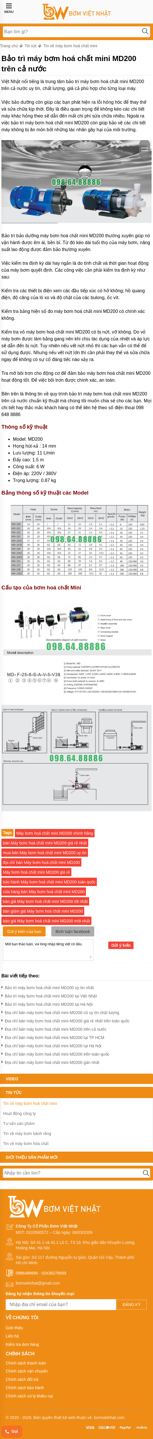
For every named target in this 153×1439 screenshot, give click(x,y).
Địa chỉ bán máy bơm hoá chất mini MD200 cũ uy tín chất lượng (60, 1011)
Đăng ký (132, 1304)
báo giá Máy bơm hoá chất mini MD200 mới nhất (46, 921)
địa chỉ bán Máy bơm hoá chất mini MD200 (41, 862)
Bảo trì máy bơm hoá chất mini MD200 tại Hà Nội (47, 1003)
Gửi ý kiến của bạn (24, 931)
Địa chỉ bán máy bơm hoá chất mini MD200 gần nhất (50, 1061)
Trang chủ (9, 46)
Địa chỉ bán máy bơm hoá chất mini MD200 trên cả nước (53, 1028)
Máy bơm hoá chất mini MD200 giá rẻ (36, 872)
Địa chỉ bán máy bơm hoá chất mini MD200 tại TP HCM (52, 1036)
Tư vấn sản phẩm (19, 1123)
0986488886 (27, 1273)
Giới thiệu (14, 1328)
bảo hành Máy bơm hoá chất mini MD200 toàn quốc (49, 882)
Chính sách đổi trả (22, 1379)
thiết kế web (64, 1417)
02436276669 (54, 1273)
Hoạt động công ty (19, 1113)
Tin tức (31, 46)
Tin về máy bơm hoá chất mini (70, 46)
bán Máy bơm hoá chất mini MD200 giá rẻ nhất (45, 843)
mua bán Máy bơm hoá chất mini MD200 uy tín (45, 852)
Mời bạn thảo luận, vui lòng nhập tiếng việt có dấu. (48, 949)
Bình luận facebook (73, 931)
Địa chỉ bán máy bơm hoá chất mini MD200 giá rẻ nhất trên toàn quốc (65, 1020)
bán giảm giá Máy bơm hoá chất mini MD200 (43, 911)
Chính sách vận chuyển (27, 1371)
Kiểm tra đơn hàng (22, 1344)
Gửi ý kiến (121, 945)
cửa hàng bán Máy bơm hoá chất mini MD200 (44, 891)
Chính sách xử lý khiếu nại (29, 1396)
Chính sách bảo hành (25, 1387)
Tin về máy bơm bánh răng (27, 1133)
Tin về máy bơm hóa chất (25, 1143)
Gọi (11, 1432)
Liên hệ (12, 1336)
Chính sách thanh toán (26, 1363)
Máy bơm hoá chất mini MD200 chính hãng (54, 833)
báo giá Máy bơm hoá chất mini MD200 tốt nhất (45, 901)
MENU (8, 8)
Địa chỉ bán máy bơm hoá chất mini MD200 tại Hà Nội (51, 1045)
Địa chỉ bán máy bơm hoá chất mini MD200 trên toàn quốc (55, 1053)
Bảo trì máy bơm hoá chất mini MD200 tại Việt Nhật (49, 995)
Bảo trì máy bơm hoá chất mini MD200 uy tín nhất (47, 986)
